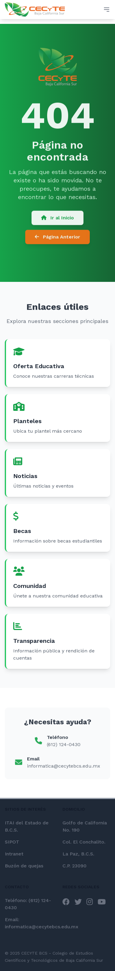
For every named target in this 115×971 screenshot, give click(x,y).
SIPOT (12, 842)
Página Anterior (57, 238)
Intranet (14, 854)
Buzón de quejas (24, 866)
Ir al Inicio (57, 219)
